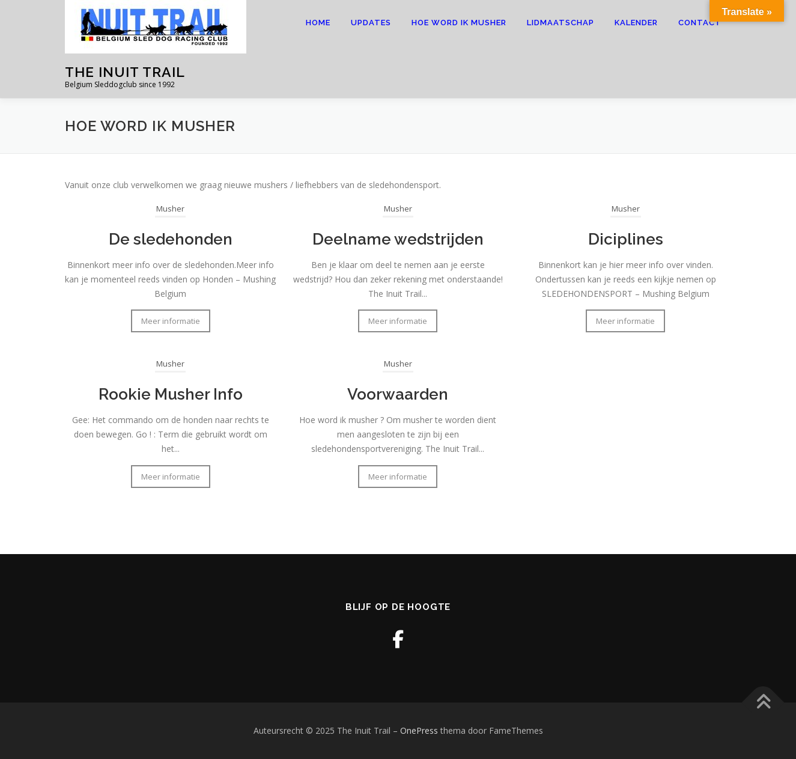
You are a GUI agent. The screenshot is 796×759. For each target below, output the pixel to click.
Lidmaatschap (560, 22)
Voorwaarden (397, 394)
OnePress (419, 730)
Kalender (636, 22)
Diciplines (625, 239)
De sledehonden (170, 239)
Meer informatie (170, 320)
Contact (700, 22)
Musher (170, 208)
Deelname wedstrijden (398, 239)
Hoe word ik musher (459, 22)
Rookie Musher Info (171, 394)
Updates (371, 22)
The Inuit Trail (125, 72)
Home (318, 22)
